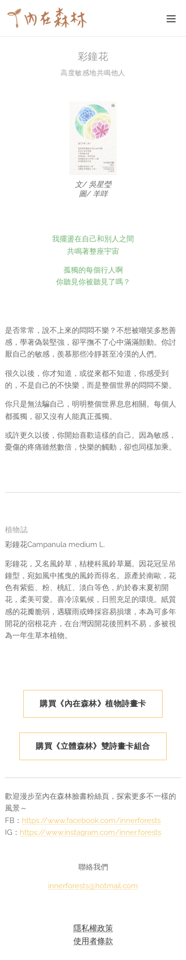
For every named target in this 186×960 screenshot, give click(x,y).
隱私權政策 (93, 928)
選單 (171, 18)
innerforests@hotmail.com (93, 886)
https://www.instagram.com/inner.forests (90, 832)
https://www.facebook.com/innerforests (91, 820)
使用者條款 (93, 940)
